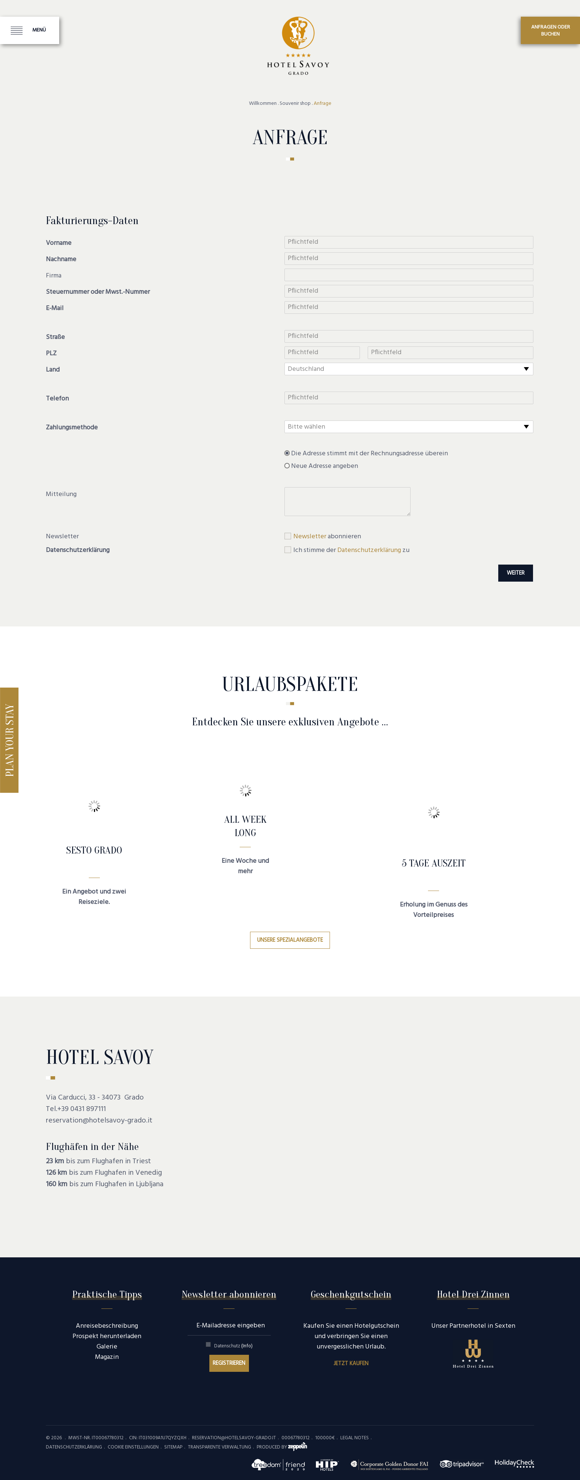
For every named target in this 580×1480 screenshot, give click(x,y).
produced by (282, 1447)
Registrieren (229, 1363)
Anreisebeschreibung (107, 1326)
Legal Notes (354, 1438)
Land (53, 370)
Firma (53, 276)
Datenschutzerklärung (77, 550)
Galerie (107, 1346)
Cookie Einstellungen (133, 1447)
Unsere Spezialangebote (290, 940)
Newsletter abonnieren (229, 1294)
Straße (55, 337)
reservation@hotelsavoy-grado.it (99, 1121)
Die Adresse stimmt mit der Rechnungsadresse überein (369, 454)
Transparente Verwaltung (219, 1447)
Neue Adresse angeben (324, 466)
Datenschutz (233, 1346)
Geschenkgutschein (351, 1294)
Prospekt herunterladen (106, 1336)
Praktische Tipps (107, 1294)
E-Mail (55, 308)
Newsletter (62, 537)
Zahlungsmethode (72, 428)
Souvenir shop (295, 103)
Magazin (107, 1357)
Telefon (57, 399)
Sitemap (173, 1447)
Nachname (61, 260)
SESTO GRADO (94, 850)
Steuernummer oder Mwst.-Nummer (98, 292)
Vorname (58, 243)
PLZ (51, 354)
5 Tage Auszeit (434, 863)
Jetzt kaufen (351, 1363)
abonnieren (327, 537)
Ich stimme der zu (351, 550)
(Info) (247, 1346)
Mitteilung (61, 494)
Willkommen (263, 103)
